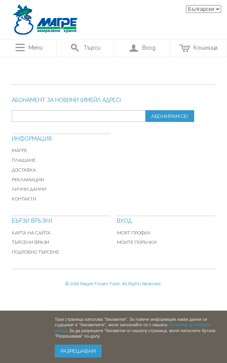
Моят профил (134, 233)
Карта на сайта (31, 233)
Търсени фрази (30, 242)
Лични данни (29, 189)
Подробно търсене (35, 252)
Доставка (24, 170)
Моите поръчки (137, 242)
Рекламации (28, 179)
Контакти (24, 199)
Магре (19, 150)
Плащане (24, 160)
